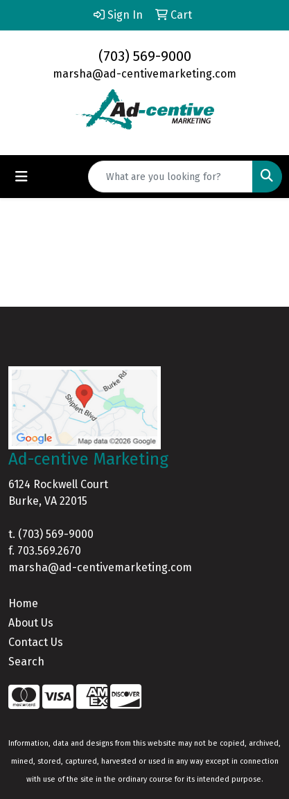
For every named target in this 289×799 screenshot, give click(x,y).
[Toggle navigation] (21, 176)
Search (26, 661)
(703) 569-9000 (144, 56)
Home (23, 603)
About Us (30, 622)
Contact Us (35, 642)
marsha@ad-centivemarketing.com (144, 73)
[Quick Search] (170, 176)
